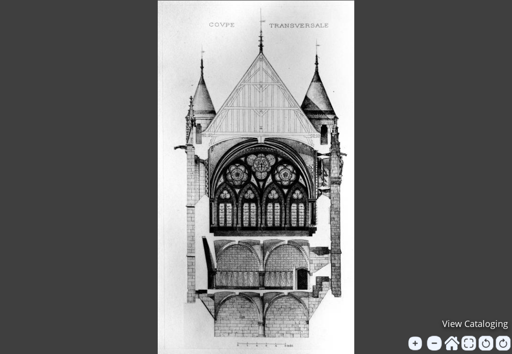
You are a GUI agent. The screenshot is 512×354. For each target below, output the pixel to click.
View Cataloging (475, 323)
